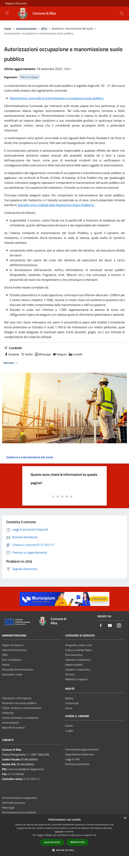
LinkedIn (75, 354)
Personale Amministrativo (17, 669)
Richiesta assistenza (77, 764)
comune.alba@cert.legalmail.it (26, 769)
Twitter (27, 354)
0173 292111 (31, 779)
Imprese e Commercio (78, 660)
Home (7, 28)
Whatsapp (43, 354)
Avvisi (68, 708)
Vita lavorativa (73, 655)
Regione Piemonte (16, 3)
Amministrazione (26, 28)
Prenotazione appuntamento (82, 749)
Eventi (69, 726)
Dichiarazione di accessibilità (19, 812)
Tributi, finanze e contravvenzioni (22, 708)
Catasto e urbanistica (77, 669)
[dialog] (64, 835)
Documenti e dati (12, 674)
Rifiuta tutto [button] (77, 842)
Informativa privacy (13, 803)
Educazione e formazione (16, 698)
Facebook (11, 354)
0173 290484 (16, 774)
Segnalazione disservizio (79, 754)
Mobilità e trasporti (76, 679)
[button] (64, 850)
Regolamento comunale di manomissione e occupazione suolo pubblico (57, 98)
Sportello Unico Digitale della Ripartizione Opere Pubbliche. (56, 205)
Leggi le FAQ (72, 759)
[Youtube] (109, 625)
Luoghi (69, 730)
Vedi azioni (11, 363)
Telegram (59, 354)
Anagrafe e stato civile (78, 645)
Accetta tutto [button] (52, 842)
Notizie (69, 698)
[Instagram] (118, 625)
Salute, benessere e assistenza (20, 718)
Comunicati (72, 703)
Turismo (70, 674)
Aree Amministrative (14, 650)
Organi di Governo (12, 645)
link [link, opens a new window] (94, 835)
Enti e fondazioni (12, 660)
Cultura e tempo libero (78, 650)
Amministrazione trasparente (19, 798)
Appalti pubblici (74, 664)
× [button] (125, 818)
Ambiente (8, 713)
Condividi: (13, 348)
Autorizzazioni (10, 722)
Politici (6, 664)
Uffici (44, 28)
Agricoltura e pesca (13, 727)
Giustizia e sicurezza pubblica (19, 703)
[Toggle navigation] (7, 13)
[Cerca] (122, 13)
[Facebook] (100, 625)
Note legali (8, 807)
